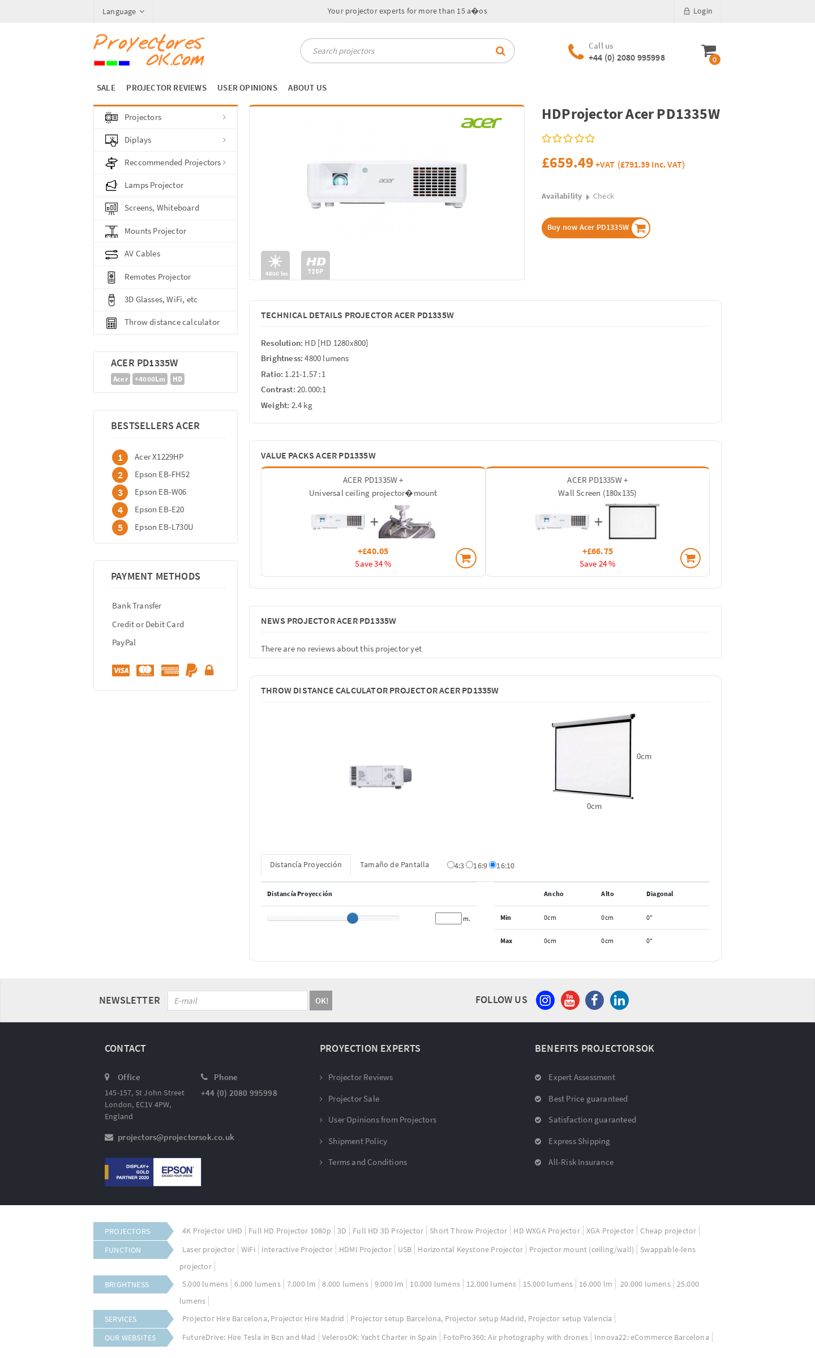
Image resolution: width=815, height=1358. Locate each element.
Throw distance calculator (162, 322)
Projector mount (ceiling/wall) (581, 1249)
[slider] (352, 918)
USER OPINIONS (247, 87)
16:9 (476, 865)
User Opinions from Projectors (378, 1119)
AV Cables (132, 254)
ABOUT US (307, 87)
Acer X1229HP (159, 456)
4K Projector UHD (212, 1231)
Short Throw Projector (468, 1231)
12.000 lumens (491, 1284)
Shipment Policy (353, 1141)
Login (698, 11)
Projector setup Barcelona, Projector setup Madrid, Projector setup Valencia (481, 1318)
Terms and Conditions (363, 1161)
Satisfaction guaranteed (585, 1119)
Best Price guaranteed (581, 1098)
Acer (120, 379)
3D (341, 1231)
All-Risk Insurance (574, 1161)
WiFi (248, 1249)
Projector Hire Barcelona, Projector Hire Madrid (263, 1318)
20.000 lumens (645, 1284)
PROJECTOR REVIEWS (166, 87)
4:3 (456, 865)
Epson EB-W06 (160, 491)
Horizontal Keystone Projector (470, 1249)
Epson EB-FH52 (162, 473)
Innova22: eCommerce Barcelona (651, 1337)
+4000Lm (150, 379)
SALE (106, 87)
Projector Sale (349, 1098)
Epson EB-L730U (164, 526)
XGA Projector (610, 1231)
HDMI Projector (365, 1249)
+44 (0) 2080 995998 (627, 57)
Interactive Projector (297, 1249)
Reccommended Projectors (165, 163)
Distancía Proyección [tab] (306, 864)
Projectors (165, 118)
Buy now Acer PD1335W (598, 228)
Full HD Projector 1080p (289, 1231)
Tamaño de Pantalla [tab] (395, 864)
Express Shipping (573, 1141)
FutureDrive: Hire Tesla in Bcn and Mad (249, 1337)
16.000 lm (595, 1284)
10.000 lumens (435, 1284)
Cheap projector (668, 1231)
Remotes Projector (148, 277)
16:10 (501, 865)
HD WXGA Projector (546, 1231)
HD (177, 379)
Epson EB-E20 (159, 508)
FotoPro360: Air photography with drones (515, 1337)
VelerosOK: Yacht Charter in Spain (379, 1337)
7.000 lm (301, 1284)
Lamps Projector (144, 185)
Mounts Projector (145, 231)
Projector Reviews (356, 1077)
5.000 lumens (205, 1284)
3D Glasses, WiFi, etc (151, 300)
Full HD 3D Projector (388, 1231)
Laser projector (208, 1249)
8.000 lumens (345, 1284)
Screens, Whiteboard (152, 208)
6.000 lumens (257, 1284)
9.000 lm (389, 1284)
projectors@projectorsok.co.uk (176, 1137)
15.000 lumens (548, 1284)
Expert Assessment (575, 1077)
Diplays (165, 140)
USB (405, 1249)
